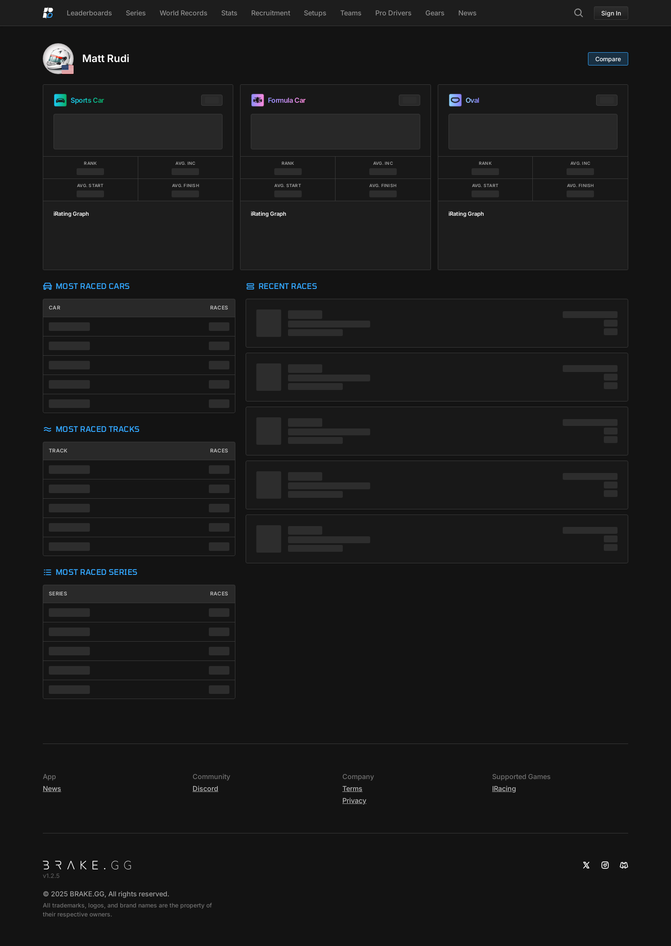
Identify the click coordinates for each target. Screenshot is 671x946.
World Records (184, 13)
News (467, 13)
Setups (315, 13)
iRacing (504, 788)
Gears (435, 13)
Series (136, 13)
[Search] (579, 13)
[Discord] (624, 865)
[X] (586, 865)
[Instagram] (605, 865)
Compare (608, 58)
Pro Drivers (393, 13)
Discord (205, 788)
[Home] (48, 13)
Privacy (354, 800)
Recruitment (270, 13)
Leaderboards (89, 13)
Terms (352, 788)
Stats (229, 13)
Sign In (611, 13)
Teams (351, 13)
